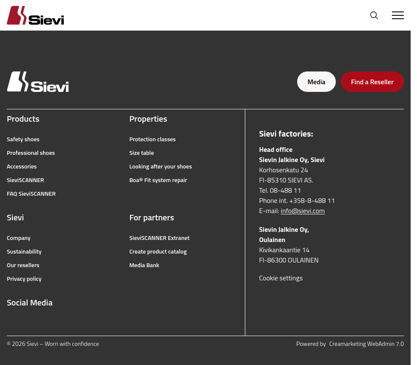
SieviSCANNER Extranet (159, 238)
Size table (141, 152)
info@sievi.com (303, 210)
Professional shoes (31, 152)
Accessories (22, 166)
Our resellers (23, 265)
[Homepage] (45, 15)
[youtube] (48, 323)
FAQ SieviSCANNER (31, 193)
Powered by (350, 343)
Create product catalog (158, 251)
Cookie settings (281, 278)
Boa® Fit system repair (158, 180)
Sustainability (24, 251)
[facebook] (11, 323)
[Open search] (374, 15)
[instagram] (29, 323)
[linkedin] (67, 323)
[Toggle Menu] (398, 15)
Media (316, 82)
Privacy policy (24, 278)
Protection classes (152, 139)
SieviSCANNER (25, 180)
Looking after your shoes (160, 166)
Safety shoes (23, 139)
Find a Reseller (372, 82)
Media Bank (144, 265)
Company (19, 238)
